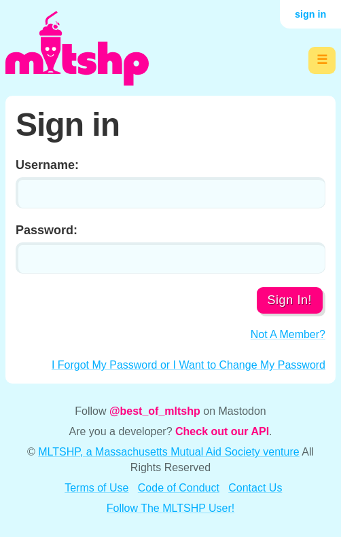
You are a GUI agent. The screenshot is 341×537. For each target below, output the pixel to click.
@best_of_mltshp (154, 411)
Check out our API (222, 431)
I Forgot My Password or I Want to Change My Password (188, 365)
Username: (47, 165)
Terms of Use (96, 488)
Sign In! (289, 300)
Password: (46, 230)
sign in (310, 14)
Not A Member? (288, 334)
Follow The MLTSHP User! (171, 508)
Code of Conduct (178, 488)
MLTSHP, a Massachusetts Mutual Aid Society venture (168, 452)
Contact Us (255, 488)
